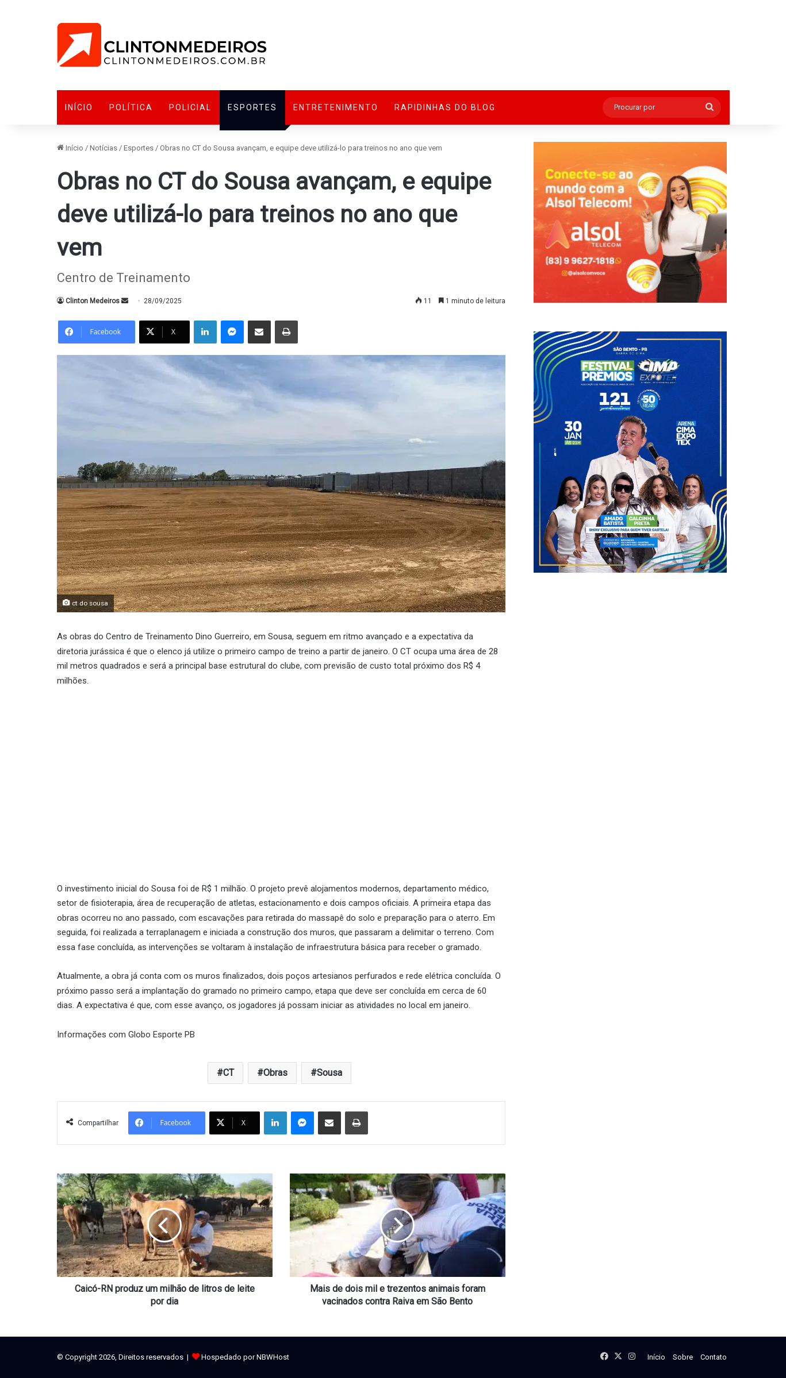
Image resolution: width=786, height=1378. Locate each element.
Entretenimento (335, 107)
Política (131, 107)
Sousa (329, 1072)
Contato (713, 1357)
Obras (275, 1072)
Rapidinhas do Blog (445, 107)
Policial (190, 107)
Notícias (103, 148)
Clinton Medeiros (93, 301)
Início (79, 107)
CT (228, 1072)
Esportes (252, 107)
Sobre (683, 1357)
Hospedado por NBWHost (245, 1357)
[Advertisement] (281, 782)
